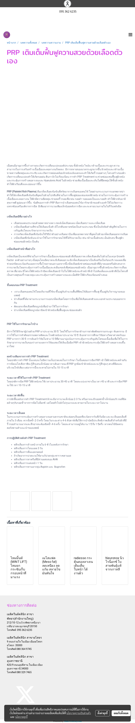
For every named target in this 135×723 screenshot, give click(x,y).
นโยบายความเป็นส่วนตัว (78, 713)
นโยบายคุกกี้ (21, 716)
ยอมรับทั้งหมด (121, 713)
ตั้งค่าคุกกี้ (103, 713)
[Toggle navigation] (130, 35)
